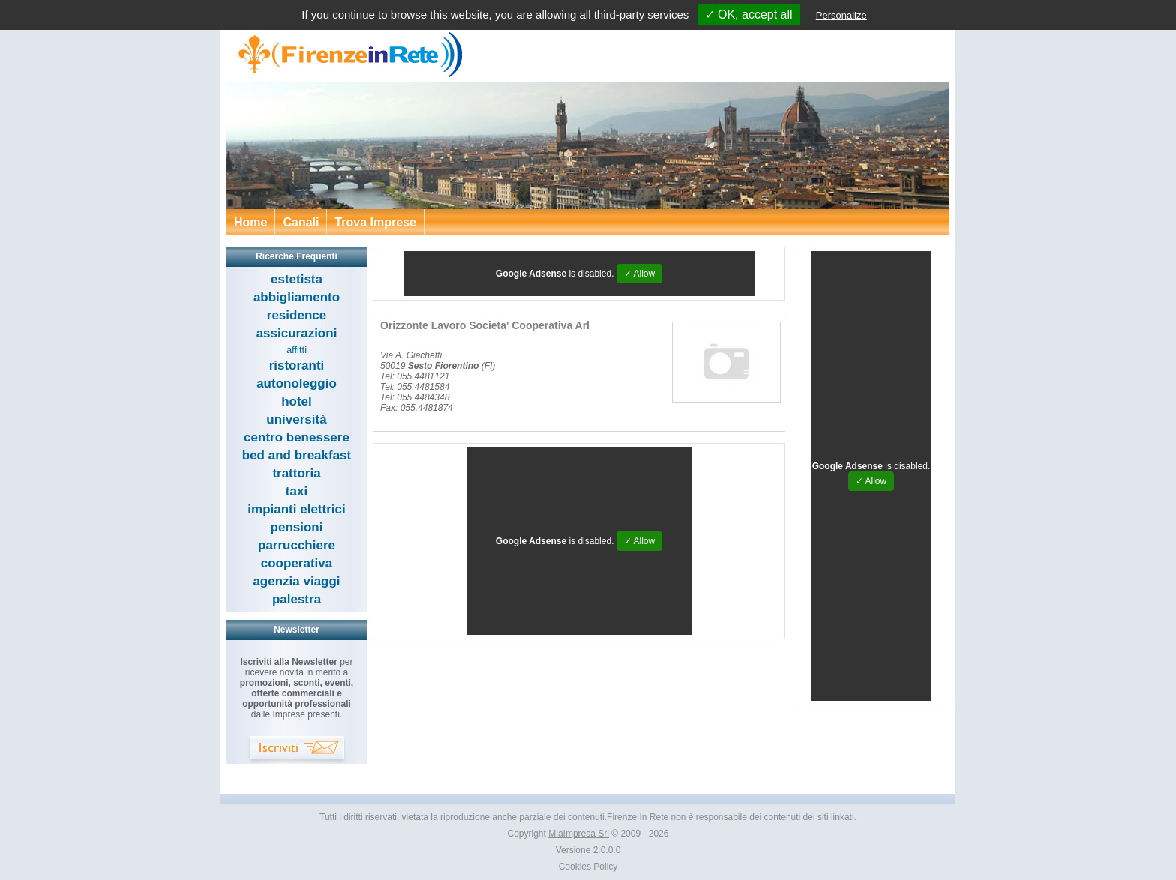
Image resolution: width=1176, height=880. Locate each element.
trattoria (296, 473)
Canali (301, 222)
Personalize (841, 15)
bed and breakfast (297, 455)
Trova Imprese (375, 222)
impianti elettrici (296, 509)
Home (250, 222)
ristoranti (297, 365)
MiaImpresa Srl (578, 833)
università (296, 419)
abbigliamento (297, 297)
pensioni (297, 527)
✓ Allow (639, 273)
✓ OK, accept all (749, 14)
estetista (296, 279)
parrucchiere (296, 545)
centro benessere (297, 437)
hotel (296, 401)
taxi (297, 491)
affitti (296, 349)
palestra (296, 599)
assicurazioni (297, 333)
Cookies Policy (588, 866)
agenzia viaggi (296, 581)
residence (296, 315)
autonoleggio (296, 383)
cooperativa (296, 563)
